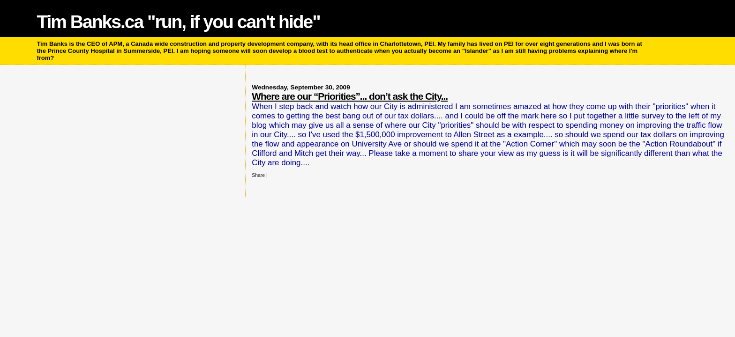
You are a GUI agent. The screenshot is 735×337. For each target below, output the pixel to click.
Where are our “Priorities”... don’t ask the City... (350, 96)
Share (258, 175)
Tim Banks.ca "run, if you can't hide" (178, 22)
